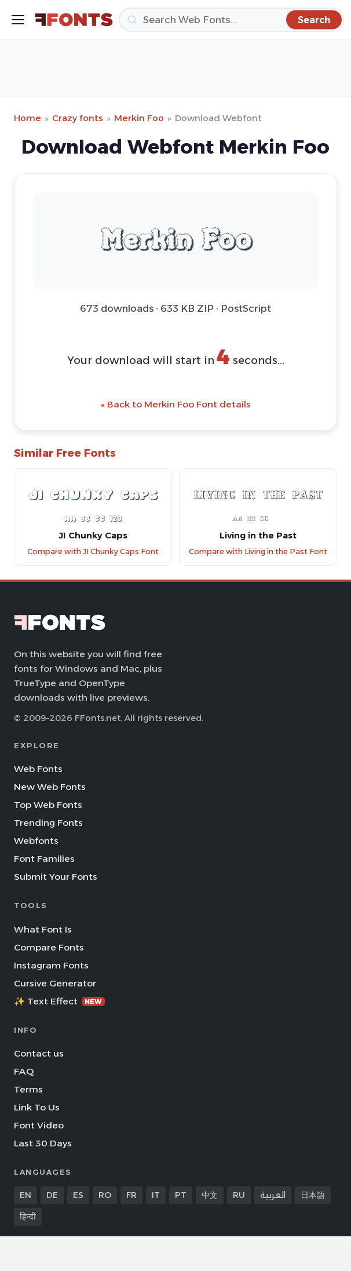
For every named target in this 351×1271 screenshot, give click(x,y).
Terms (28, 1089)
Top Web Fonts (48, 804)
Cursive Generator (55, 983)
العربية (273, 1195)
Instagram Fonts (51, 965)
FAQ (24, 1071)
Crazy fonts (77, 117)
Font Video (39, 1125)
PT (181, 1195)
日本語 (313, 1195)
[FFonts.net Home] (74, 20)
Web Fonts (38, 768)
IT (156, 1195)
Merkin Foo (139, 117)
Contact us (39, 1053)
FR (131, 1195)
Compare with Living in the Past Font (258, 551)
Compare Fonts (49, 947)
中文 (210, 1195)
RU (239, 1195)
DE (52, 1195)
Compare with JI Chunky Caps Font (93, 551)
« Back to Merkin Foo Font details (176, 404)
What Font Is (43, 929)
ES (78, 1195)
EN (25, 1195)
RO (104, 1195)
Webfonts (36, 840)
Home (27, 117)
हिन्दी (28, 1216)
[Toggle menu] (18, 19)
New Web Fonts (50, 786)
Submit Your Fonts (55, 876)
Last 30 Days (43, 1143)
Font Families (44, 858)
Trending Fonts (48, 822)
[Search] (231, 20)
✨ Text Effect (59, 1001)
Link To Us (37, 1107)
